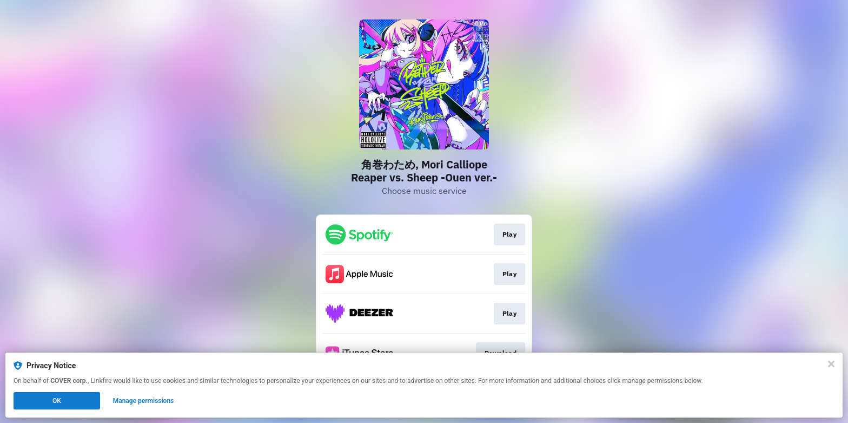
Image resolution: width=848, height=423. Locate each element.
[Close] (831, 364)
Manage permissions (143, 401)
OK (56, 401)
